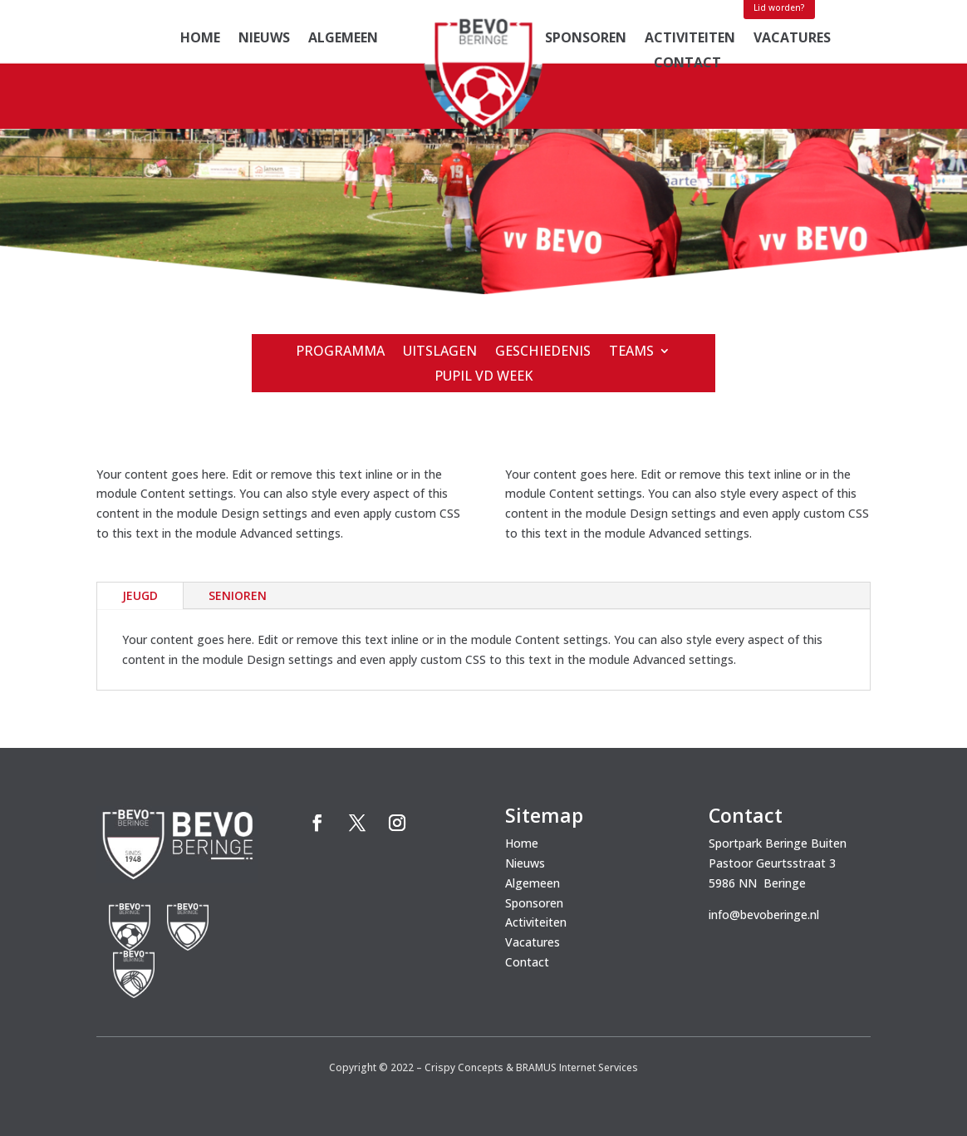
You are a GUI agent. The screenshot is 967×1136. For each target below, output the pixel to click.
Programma (340, 352)
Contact (687, 64)
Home (200, 39)
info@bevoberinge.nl (764, 914)
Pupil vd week (483, 377)
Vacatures (792, 39)
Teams (631, 352)
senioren (238, 595)
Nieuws (264, 39)
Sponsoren (585, 39)
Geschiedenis (543, 352)
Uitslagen (440, 352)
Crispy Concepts (464, 1067)
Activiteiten (690, 39)
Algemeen (343, 39)
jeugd (140, 595)
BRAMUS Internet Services (577, 1067)
